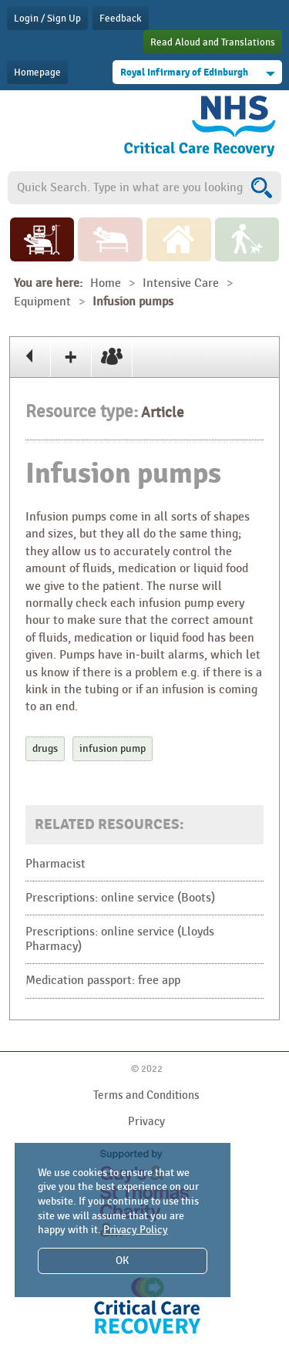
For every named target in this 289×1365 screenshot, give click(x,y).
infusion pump (112, 748)
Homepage (37, 72)
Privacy (146, 1121)
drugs (45, 748)
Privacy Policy (135, 1229)
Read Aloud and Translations (212, 42)
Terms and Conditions (146, 1095)
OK (122, 1260)
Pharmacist (55, 864)
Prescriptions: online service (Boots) (120, 898)
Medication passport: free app (102, 980)
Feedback (120, 18)
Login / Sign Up (47, 18)
